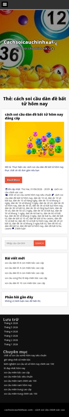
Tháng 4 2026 (11, 331)
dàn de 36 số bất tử (15, 208)
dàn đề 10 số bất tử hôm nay (33, 220)
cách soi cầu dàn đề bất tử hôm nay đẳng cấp (34, 116)
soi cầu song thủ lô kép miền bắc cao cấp (26, 278)
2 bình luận (20, 228)
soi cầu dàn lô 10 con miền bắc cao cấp (25, 283)
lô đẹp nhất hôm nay (14, 368)
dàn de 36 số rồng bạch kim (40, 208)
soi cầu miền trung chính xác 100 (20, 393)
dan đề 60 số (54, 223)
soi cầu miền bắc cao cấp (17, 372)
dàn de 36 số (24, 205)
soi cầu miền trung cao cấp (17, 389)
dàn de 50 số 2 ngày (22, 210)
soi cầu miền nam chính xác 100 (20, 381)
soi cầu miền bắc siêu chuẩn (18, 376)
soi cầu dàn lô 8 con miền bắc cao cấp (24, 263)
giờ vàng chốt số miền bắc (17, 359)
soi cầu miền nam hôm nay (18, 385)
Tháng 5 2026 (11, 327)
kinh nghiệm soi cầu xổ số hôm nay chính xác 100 (29, 364)
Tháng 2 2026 (11, 340)
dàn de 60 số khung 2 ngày (22, 215)
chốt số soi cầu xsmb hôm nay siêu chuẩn (30, 194)
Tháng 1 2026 (11, 344)
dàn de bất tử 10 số (18, 218)
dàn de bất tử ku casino (41, 218)
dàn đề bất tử (12, 225)
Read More (13, 179)
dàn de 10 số (40, 197)
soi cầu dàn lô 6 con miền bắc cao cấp (24, 273)
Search (39, 243)
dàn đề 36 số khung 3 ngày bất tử (29, 223)
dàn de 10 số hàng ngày (25, 200)
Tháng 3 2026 (11, 336)
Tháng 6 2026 (11, 323)
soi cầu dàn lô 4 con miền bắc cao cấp (24, 268)
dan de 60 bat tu (34, 213)
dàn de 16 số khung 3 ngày (24, 203)
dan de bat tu (44, 215)
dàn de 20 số (45, 203)
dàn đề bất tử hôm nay (31, 225)
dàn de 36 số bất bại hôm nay (47, 205)
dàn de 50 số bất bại (43, 210)
